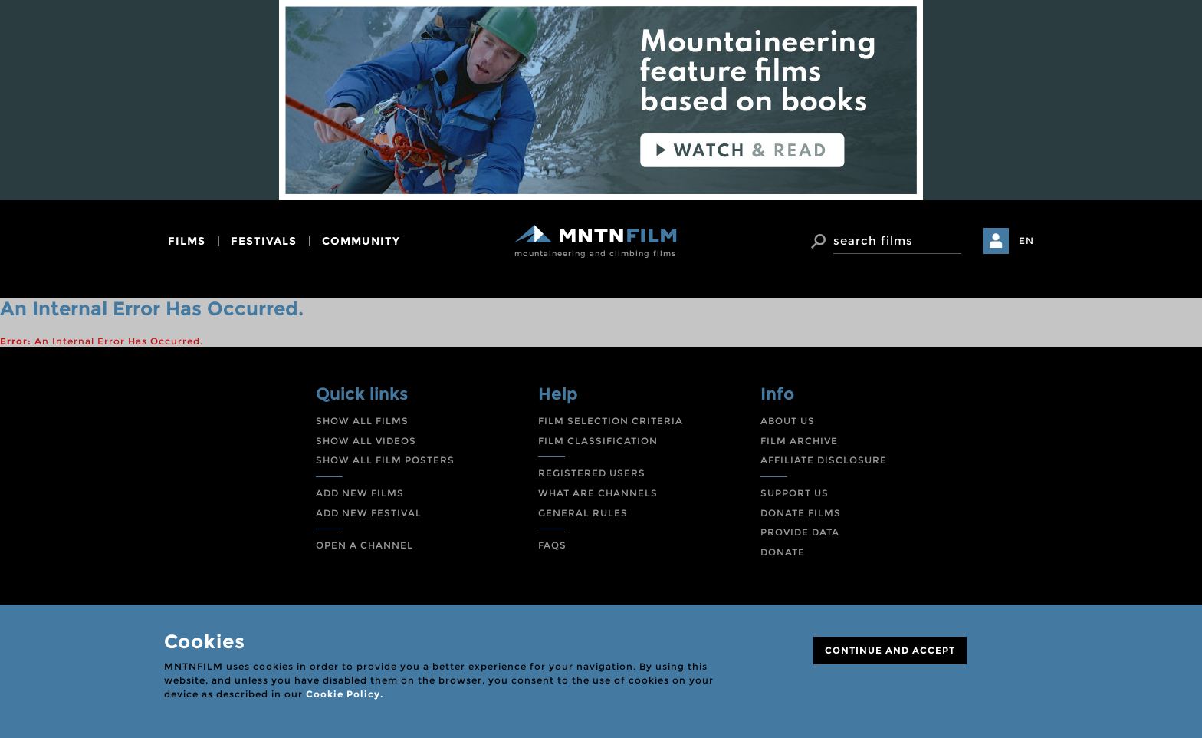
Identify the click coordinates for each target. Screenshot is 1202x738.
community (361, 241)
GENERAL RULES (583, 513)
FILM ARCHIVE (799, 440)
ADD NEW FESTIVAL (369, 513)
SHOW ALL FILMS (362, 421)
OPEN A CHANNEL (364, 545)
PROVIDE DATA (799, 532)
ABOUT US (787, 421)
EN (1026, 240)
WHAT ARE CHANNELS (598, 493)
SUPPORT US (794, 493)
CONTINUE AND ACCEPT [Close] (890, 650)
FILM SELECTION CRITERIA (610, 421)
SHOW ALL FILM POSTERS (385, 460)
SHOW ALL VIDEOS (366, 440)
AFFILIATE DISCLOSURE (823, 460)
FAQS (552, 545)
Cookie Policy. (344, 694)
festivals (264, 241)
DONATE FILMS (800, 513)
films (186, 241)
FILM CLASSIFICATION (598, 440)
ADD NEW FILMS (360, 493)
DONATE (782, 552)
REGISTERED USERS (591, 473)
